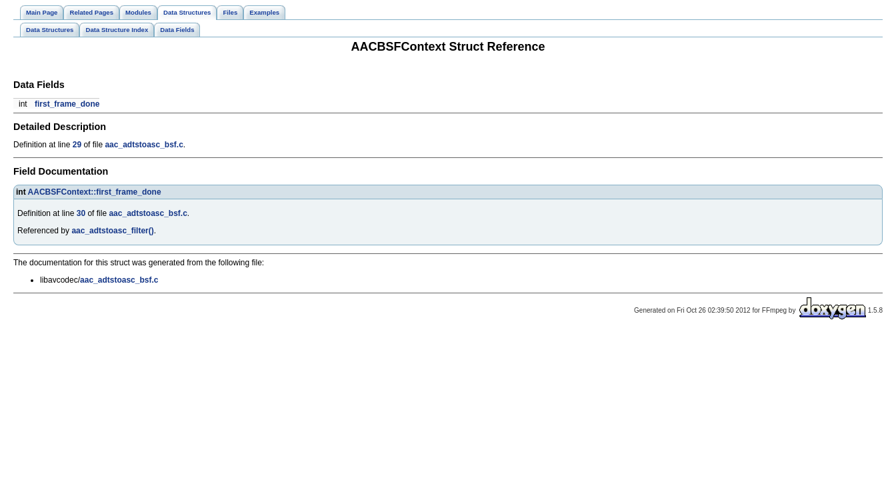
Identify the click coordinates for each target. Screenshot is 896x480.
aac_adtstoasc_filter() (112, 230)
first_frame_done (67, 104)
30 (81, 213)
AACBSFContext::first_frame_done (94, 192)
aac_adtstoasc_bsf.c (144, 144)
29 (77, 144)
